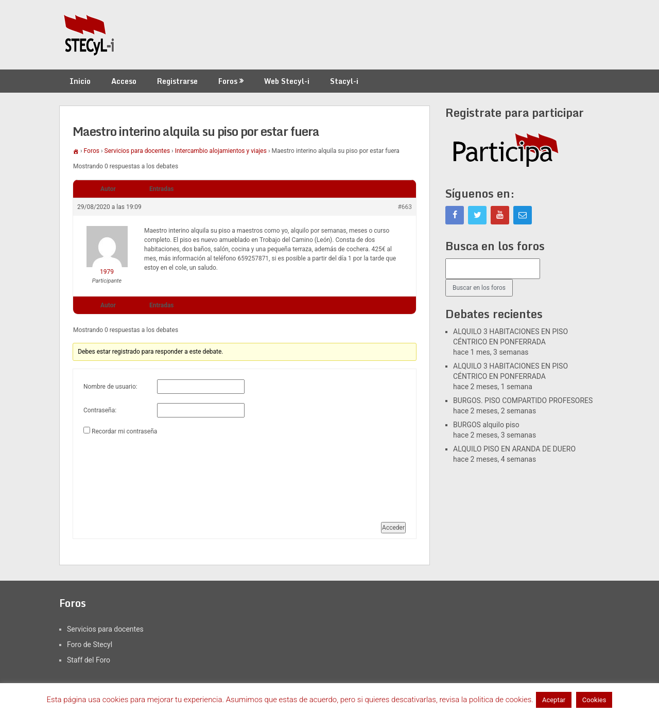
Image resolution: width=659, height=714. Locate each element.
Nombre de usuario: (110, 386)
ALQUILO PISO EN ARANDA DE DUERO (514, 449)
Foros (227, 81)
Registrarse (177, 81)
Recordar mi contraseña (124, 431)
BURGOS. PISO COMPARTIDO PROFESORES (523, 400)
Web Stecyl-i (286, 81)
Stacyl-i (344, 81)
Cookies (594, 700)
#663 (404, 207)
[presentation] (125, 475)
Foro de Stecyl (89, 644)
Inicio (80, 81)
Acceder (393, 527)
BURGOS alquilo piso (486, 425)
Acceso (123, 81)
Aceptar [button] (553, 700)
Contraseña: (99, 410)
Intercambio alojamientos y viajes (221, 150)
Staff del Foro (88, 660)
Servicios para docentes (137, 150)
